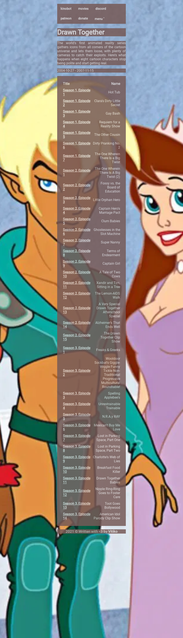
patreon (66, 18)
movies (83, 9)
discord (100, 9)
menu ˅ (99, 19)
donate (83, 18)
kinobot (66, 9)
